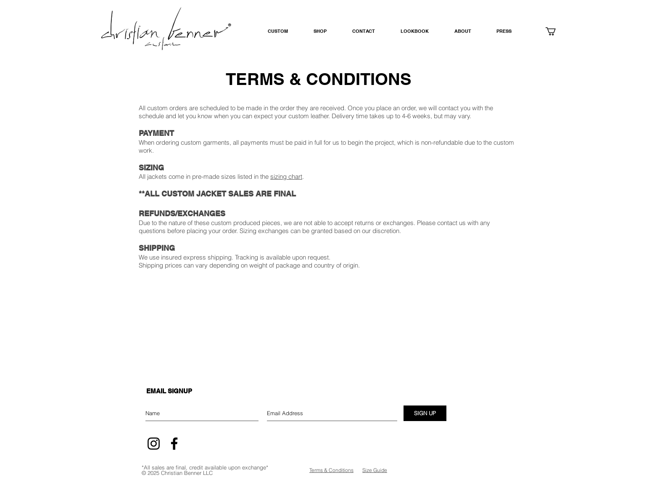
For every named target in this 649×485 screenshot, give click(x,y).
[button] (326, 31)
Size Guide (374, 470)
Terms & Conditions (331, 470)
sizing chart (286, 176)
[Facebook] (174, 443)
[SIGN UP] (425, 413)
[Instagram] (153, 443)
